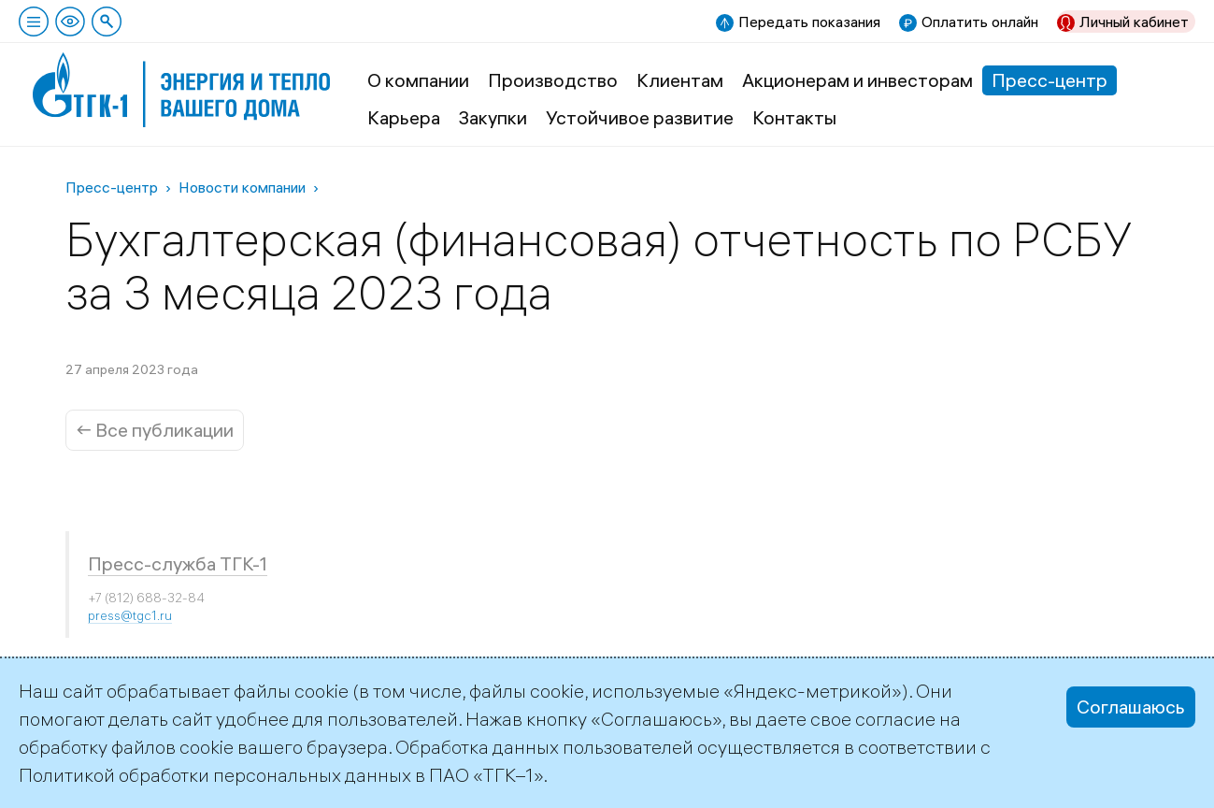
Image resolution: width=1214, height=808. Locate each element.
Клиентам (679, 80)
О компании (418, 80)
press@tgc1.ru (130, 615)
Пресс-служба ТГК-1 (177, 563)
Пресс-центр (1049, 80)
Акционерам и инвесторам (857, 80)
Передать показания (809, 21)
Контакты (794, 117)
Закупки (493, 117)
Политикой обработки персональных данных (215, 774)
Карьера (403, 117)
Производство (553, 80)
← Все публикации (155, 429)
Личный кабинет (1134, 21)
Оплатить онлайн (979, 21)
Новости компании (242, 187)
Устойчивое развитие (640, 117)
